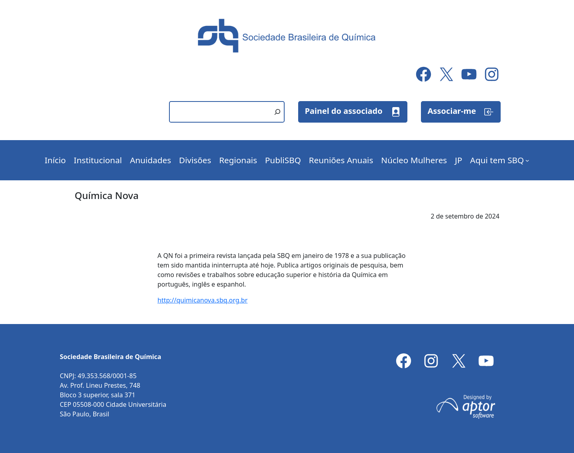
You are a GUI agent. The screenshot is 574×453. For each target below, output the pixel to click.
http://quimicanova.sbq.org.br (202, 300)
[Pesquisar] (277, 111)
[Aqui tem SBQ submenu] (527, 160)
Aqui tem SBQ (497, 160)
